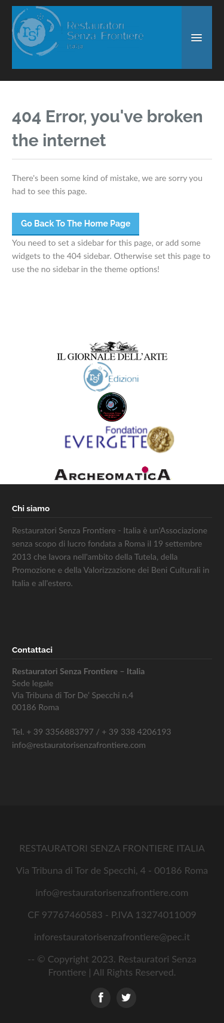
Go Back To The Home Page (75, 223)
